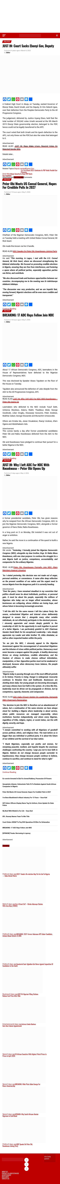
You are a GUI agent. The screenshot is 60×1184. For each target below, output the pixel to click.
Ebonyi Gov (30, 169)
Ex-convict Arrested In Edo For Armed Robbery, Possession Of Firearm (27, 779)
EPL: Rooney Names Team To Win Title (15, 816)
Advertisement (6, 1175)
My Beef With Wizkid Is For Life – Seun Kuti (17, 811)
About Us (5, 1171)
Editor (8, 52)
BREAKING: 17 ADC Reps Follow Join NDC (17, 828)
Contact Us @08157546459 (10, 1173)
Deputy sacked (20, 169)
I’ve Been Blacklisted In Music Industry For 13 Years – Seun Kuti (24, 798)
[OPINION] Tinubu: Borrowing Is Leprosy (16, 833)
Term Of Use (5, 1178)
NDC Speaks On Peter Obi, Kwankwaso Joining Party (35, 251)
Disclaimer (5, 1177)
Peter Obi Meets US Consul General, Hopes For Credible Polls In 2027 (26, 792)
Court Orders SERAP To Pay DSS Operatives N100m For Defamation (26, 822)
